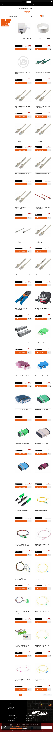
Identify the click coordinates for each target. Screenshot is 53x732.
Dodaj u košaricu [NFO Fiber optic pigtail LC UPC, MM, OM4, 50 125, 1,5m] (41, 554)
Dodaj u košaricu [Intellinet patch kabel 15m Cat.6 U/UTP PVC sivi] (21, 82)
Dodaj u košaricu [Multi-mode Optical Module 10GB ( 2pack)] (21, 352)
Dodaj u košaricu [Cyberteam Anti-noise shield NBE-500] (41, 49)
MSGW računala (29, 718)
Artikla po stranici (47, 694)
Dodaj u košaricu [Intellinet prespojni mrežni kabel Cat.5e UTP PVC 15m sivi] (41, 116)
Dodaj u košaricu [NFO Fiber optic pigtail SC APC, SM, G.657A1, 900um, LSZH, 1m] (41, 655)
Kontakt (27, 713)
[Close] (16, 728)
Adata (7, 23)
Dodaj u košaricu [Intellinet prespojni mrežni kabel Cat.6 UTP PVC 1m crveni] (41, 217)
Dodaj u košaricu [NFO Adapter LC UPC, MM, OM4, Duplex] (21, 386)
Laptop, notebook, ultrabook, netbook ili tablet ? (34, 715)
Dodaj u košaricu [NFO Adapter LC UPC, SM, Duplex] (41, 386)
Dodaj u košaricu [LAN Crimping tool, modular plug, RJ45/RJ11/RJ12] (21, 318)
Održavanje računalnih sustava (13, 718)
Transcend (3, 20)
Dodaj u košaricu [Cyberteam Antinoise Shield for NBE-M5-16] (21, 49)
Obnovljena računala (11, 720)
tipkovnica (7, 25)
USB (7, 20)
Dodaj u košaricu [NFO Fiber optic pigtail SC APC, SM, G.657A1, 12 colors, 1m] (21, 622)
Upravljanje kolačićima (30, 720)
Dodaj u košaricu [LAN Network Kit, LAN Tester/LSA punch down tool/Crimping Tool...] (41, 318)
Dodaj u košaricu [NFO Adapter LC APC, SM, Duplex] (41, 352)
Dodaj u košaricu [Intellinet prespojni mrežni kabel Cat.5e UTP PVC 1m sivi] (21, 150)
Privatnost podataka (11, 715)
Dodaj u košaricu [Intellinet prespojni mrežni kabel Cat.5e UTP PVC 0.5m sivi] (21, 116)
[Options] (24, 728)
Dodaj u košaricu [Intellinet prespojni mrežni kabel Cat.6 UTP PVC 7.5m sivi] (41, 285)
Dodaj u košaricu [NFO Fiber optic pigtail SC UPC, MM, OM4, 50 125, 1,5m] (21, 689)
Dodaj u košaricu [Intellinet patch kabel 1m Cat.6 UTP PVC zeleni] (41, 82)
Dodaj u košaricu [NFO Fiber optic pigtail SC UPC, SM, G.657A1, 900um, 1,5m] (41, 689)
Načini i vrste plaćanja (30, 717)
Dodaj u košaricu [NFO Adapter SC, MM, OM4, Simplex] (41, 487)
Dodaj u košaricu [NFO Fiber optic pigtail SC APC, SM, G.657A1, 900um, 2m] (41, 622)
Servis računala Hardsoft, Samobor (14, 717)
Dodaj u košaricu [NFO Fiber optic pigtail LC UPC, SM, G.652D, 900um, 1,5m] (41, 588)
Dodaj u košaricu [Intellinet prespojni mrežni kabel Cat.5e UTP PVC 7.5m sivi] (21, 217)
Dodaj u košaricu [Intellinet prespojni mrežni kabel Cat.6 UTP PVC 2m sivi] (21, 251)
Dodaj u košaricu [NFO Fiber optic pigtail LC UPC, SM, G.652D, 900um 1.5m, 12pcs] (21, 588)
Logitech (2, 25)
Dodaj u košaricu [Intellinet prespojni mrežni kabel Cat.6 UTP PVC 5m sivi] (21, 285)
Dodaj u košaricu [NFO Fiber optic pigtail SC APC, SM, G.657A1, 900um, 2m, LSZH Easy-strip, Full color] (21, 655)
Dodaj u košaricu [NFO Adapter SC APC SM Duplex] (41, 419)
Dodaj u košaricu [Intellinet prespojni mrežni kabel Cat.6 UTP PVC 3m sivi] (41, 251)
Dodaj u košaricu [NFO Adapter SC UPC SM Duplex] (21, 487)
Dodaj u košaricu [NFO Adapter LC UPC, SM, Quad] (21, 419)
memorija (2, 23)
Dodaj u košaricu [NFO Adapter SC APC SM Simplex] (21, 453)
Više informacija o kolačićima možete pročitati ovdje (19, 726)
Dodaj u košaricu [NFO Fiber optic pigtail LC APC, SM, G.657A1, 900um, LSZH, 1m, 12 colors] (21, 554)
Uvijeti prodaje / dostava (12, 713)
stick (9, 20)
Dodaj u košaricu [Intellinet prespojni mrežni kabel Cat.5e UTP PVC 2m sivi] (41, 150)
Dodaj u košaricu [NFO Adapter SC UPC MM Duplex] (41, 453)
